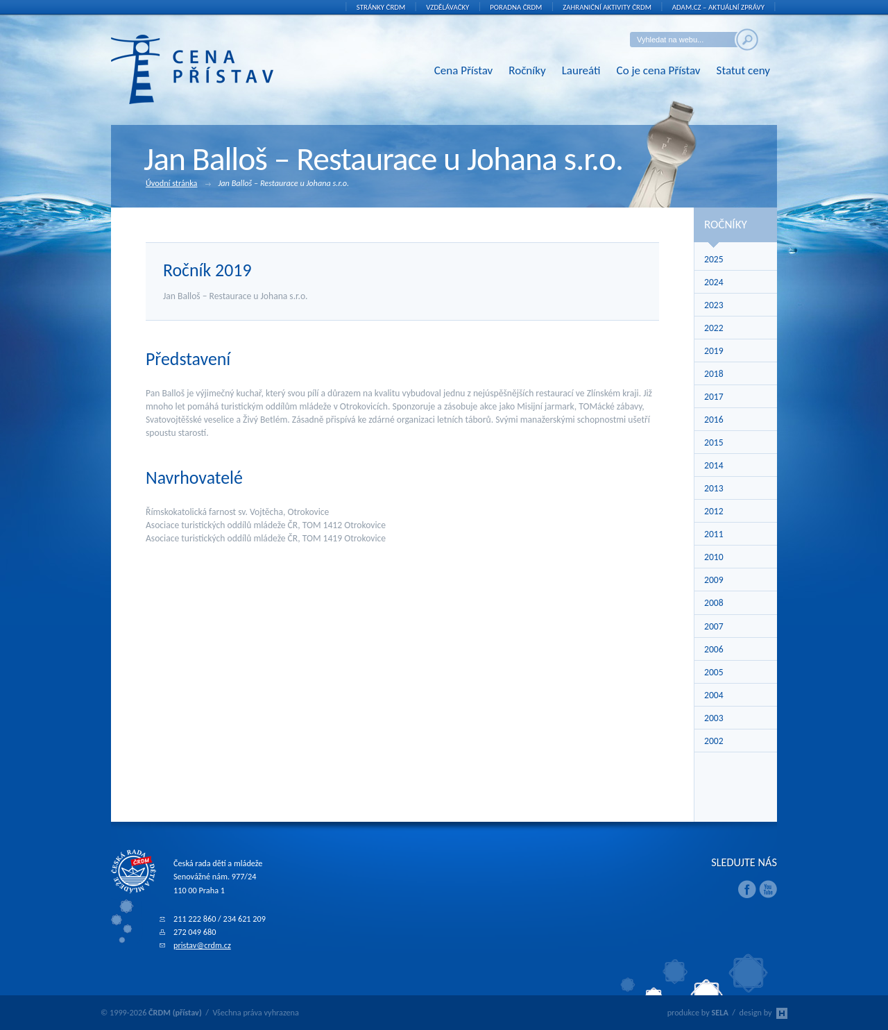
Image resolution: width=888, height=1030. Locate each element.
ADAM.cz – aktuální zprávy (718, 7)
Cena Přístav (463, 70)
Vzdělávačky (447, 7)
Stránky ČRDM (381, 7)
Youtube (768, 889)
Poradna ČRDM (516, 7)
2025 (714, 259)
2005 (714, 672)
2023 (714, 305)
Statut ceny (743, 70)
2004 (714, 695)
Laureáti (581, 70)
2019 (714, 351)
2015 (714, 442)
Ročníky (527, 70)
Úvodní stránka (178, 184)
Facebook (747, 889)
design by (763, 1012)
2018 (714, 374)
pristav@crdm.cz (202, 945)
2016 (714, 419)
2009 (714, 580)
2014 (714, 465)
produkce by (697, 1012)
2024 (714, 282)
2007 (714, 626)
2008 (714, 603)
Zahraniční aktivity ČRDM (607, 7)
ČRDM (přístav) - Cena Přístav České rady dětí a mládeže (213, 69)
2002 (714, 741)
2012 (714, 511)
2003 (714, 718)
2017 (714, 397)
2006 (714, 649)
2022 (714, 328)
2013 (714, 488)
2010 (714, 557)
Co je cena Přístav (659, 70)
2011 (714, 534)
